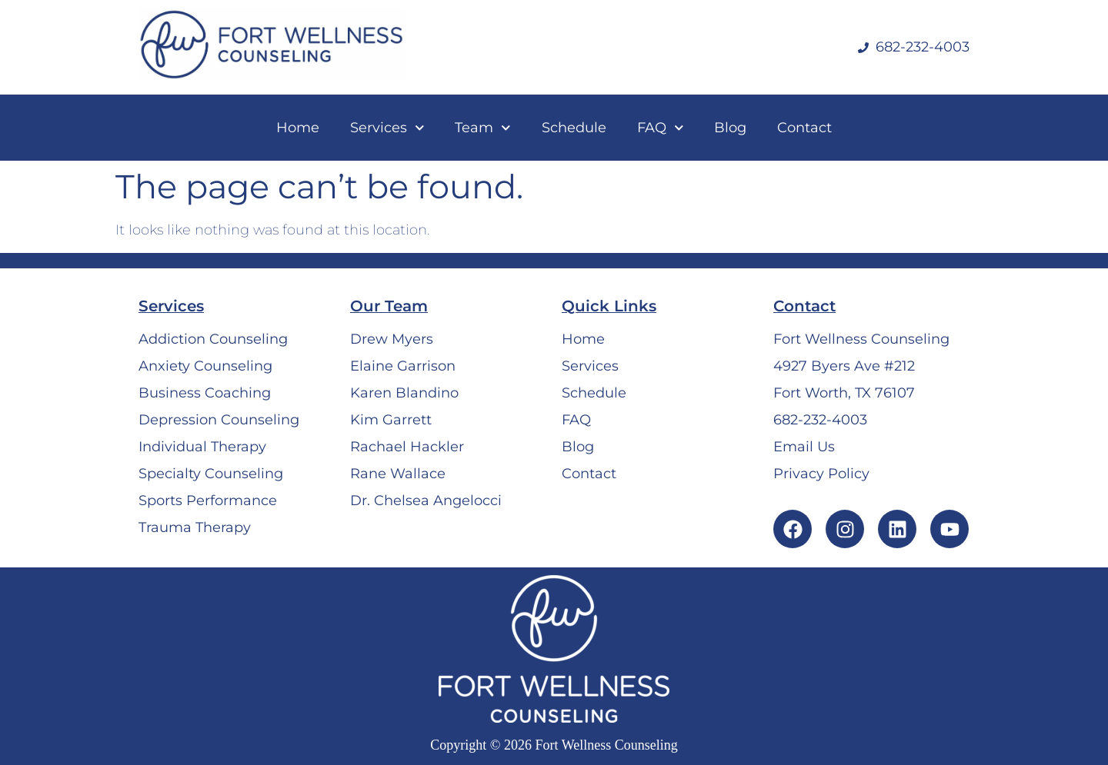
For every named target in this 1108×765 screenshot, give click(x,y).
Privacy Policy (821, 473)
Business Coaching (204, 392)
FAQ (660, 128)
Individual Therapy (202, 446)
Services (387, 128)
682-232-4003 (820, 419)
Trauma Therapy (194, 527)
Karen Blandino (404, 392)
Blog (730, 127)
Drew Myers (391, 339)
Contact (804, 127)
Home (297, 127)
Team (483, 128)
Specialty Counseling (210, 473)
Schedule (574, 127)
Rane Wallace (398, 473)
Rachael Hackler (407, 446)
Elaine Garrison (403, 366)
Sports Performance (207, 500)
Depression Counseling (218, 419)
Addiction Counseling (213, 339)
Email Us (804, 446)
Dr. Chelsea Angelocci (426, 500)
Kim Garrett (391, 419)
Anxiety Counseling (205, 366)
